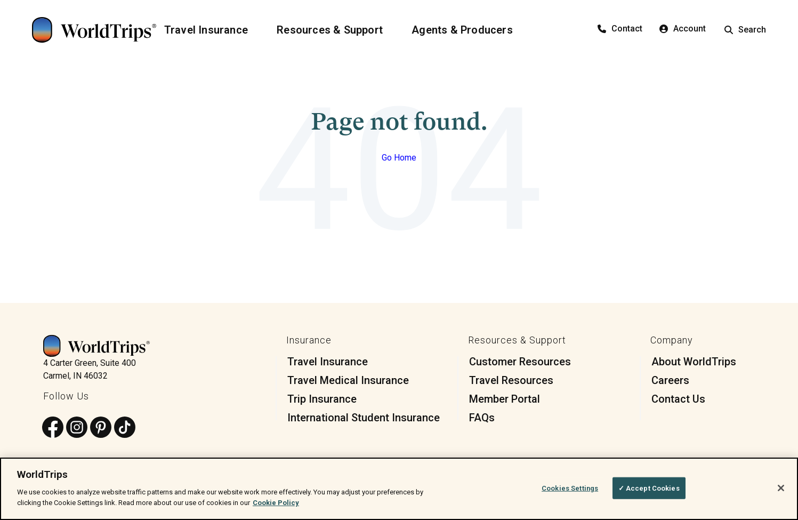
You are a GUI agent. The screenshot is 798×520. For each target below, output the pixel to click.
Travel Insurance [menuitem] (327, 361)
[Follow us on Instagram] (76, 428)
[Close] (781, 493)
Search (745, 30)
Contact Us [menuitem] (678, 399)
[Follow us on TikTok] (124, 428)
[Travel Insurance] (212, 29)
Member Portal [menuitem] (504, 399)
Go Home (399, 158)
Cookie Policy (276, 507)
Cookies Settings (570, 493)
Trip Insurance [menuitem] (322, 399)
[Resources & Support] (336, 29)
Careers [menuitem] (670, 380)
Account (682, 28)
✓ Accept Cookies (649, 493)
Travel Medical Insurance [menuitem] (348, 380)
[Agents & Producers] (469, 29)
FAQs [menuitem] (482, 417)
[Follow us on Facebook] (52, 428)
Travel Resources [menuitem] (511, 380)
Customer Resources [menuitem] (520, 361)
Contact (620, 28)
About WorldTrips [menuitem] (693, 361)
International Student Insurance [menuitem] (363, 417)
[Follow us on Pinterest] (100, 428)
